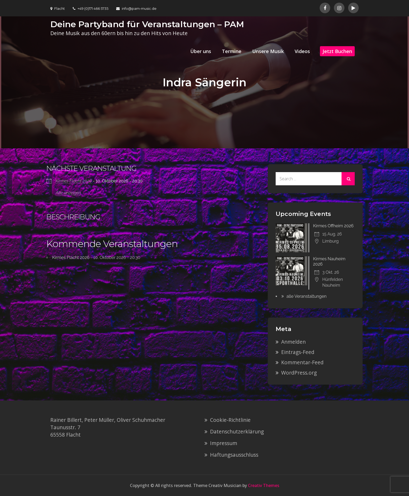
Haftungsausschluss (234, 454)
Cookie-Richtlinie (230, 419)
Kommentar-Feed (302, 362)
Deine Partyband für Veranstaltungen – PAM (147, 24)
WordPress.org (299, 372)
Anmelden (293, 341)
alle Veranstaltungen (306, 296)
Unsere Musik (268, 51)
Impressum (223, 443)
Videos (302, 51)
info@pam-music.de (136, 8)
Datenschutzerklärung (237, 431)
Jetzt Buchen (337, 51)
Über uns (200, 51)
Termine (231, 51)
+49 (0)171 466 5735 (90, 8)
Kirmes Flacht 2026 (74, 180)
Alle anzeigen (68, 192)
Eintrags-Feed (297, 352)
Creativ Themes (263, 485)
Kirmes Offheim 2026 (333, 225)
